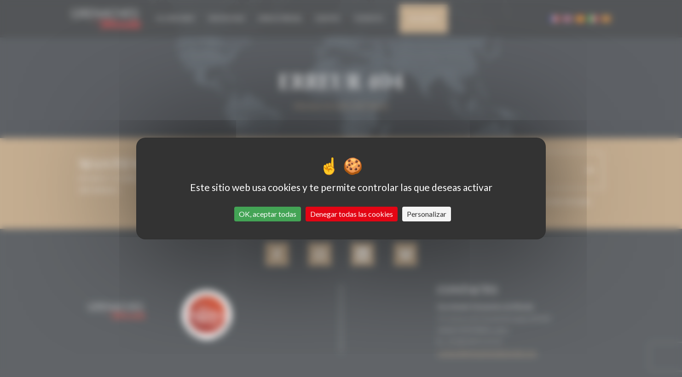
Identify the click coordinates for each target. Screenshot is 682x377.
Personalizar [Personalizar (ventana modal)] (426, 213)
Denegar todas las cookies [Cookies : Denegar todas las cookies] (351, 213)
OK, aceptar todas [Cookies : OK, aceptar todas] (267, 213)
